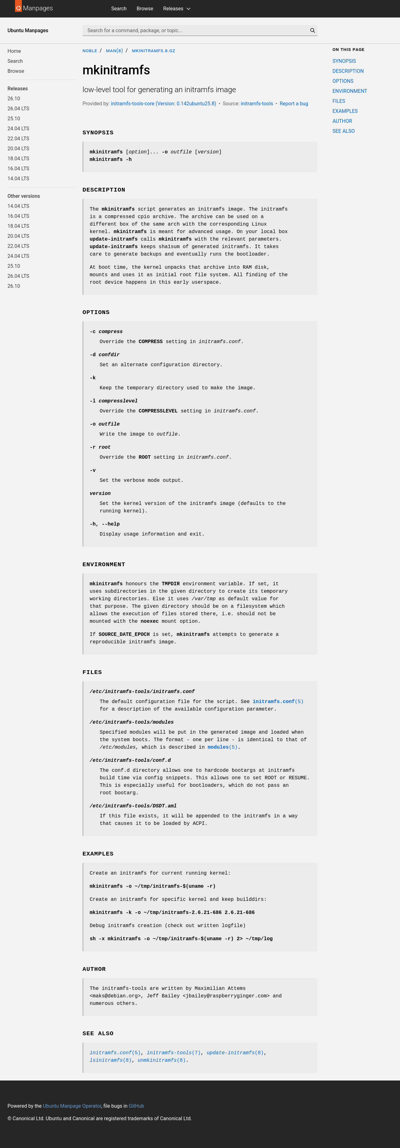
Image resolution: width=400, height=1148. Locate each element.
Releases (173, 9)
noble (89, 50)
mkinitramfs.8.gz (153, 50)
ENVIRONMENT (349, 91)
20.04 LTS (18, 149)
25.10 (14, 119)
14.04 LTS (18, 179)
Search (119, 9)
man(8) (114, 50)
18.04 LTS (18, 159)
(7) (174, 1053)
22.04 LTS (18, 139)
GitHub (136, 1106)
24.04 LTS (18, 129)
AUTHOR (342, 121)
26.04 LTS (18, 109)
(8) (235, 1053)
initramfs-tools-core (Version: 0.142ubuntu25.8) (163, 104)
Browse (145, 9)
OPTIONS (342, 81)
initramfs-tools (257, 104)
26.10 (14, 99)
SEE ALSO (343, 131)
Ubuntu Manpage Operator (72, 1106)
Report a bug (294, 104)
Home (14, 51)
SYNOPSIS (344, 61)
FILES (338, 101)
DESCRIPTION (348, 71)
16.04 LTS (18, 169)
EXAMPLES (345, 111)
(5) (278, 702)
